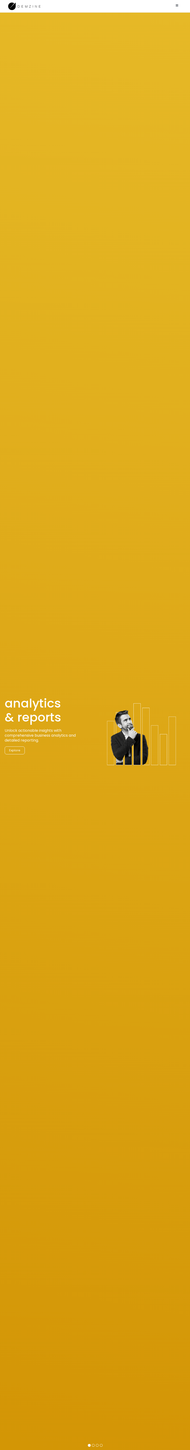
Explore (14, 759)
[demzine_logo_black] (24, 3)
